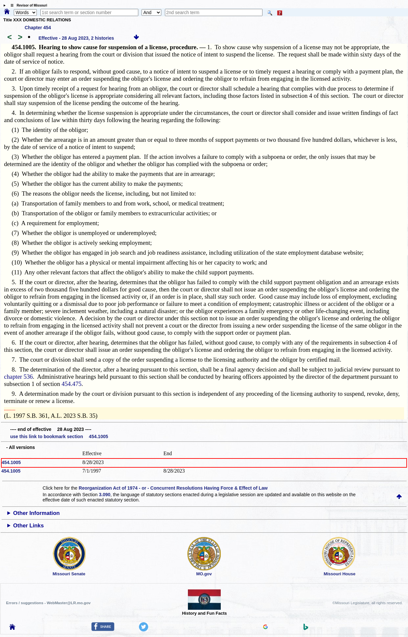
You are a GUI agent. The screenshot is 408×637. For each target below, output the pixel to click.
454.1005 (11, 462)
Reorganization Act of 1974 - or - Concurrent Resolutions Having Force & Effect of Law (173, 488)
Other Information (36, 513)
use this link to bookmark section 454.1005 (59, 436)
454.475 (71, 383)
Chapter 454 (38, 27)
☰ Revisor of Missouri (27, 5)
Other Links (28, 525)
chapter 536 (18, 376)
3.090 (104, 494)
